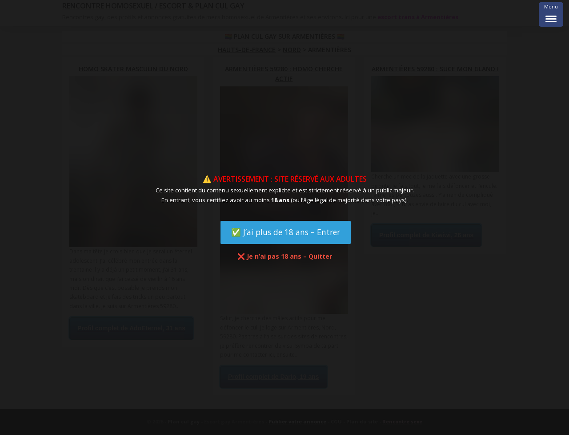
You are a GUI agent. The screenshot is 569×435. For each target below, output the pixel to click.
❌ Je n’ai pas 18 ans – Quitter (284, 256)
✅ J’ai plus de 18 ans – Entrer (285, 232)
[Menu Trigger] (551, 14)
